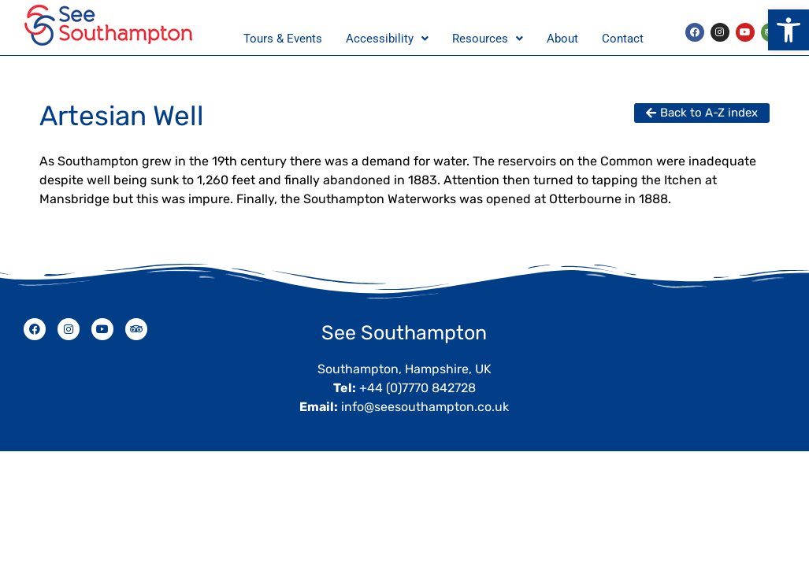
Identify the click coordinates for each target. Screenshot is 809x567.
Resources (487, 39)
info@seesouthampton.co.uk (425, 406)
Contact (623, 39)
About (562, 39)
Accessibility (387, 39)
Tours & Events (282, 39)
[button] (788, 29)
